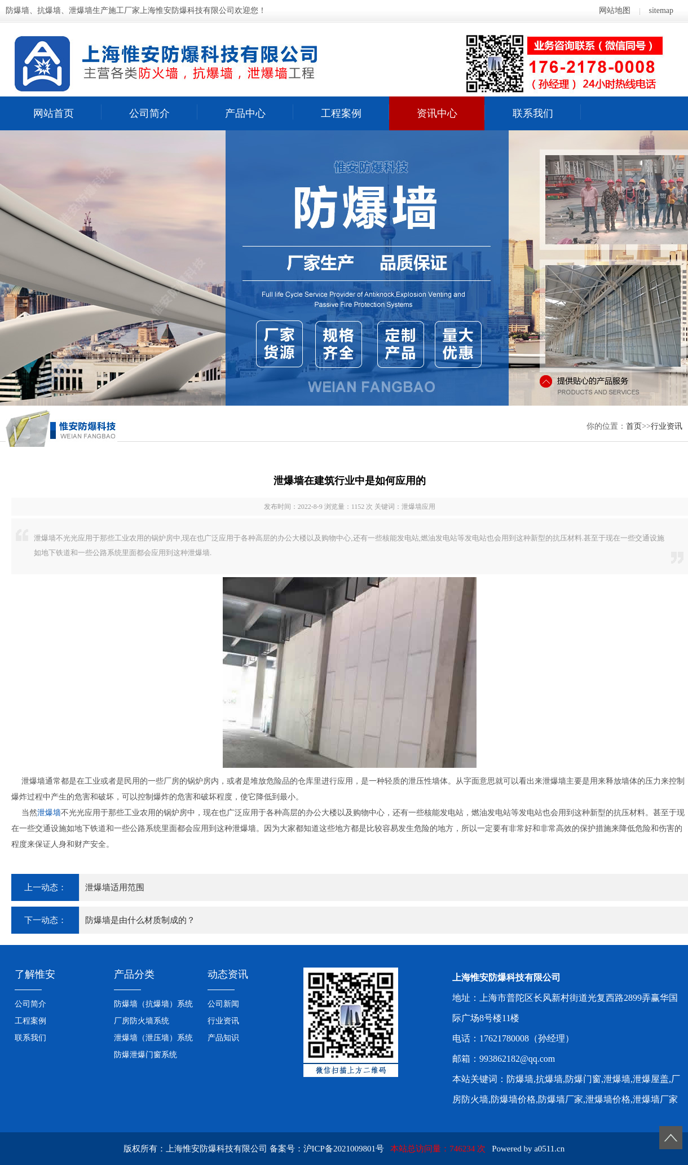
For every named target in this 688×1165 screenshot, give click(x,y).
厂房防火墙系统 (141, 1021)
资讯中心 (437, 113)
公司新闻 (223, 1004)
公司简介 (149, 113)
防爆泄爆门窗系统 (145, 1054)
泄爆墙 (49, 812)
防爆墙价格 (513, 1099)
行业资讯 (666, 426)
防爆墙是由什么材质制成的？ (140, 920)
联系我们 (533, 113)
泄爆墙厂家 (655, 1099)
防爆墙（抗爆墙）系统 (153, 1004)
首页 (634, 426)
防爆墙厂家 (560, 1099)
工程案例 (341, 113)
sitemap (661, 10)
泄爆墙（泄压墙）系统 (153, 1038)
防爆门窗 (583, 1079)
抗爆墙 (549, 1079)
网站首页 (53, 113)
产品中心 (245, 113)
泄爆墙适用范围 (114, 887)
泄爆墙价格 (607, 1099)
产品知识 (223, 1038)
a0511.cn (549, 1148)
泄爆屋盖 (651, 1079)
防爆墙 (519, 1079)
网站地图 (614, 10)
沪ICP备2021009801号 (343, 1148)
